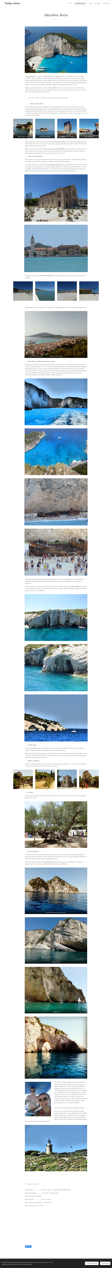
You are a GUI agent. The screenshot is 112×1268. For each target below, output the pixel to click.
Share (28, 1246)
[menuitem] (68, 3)
